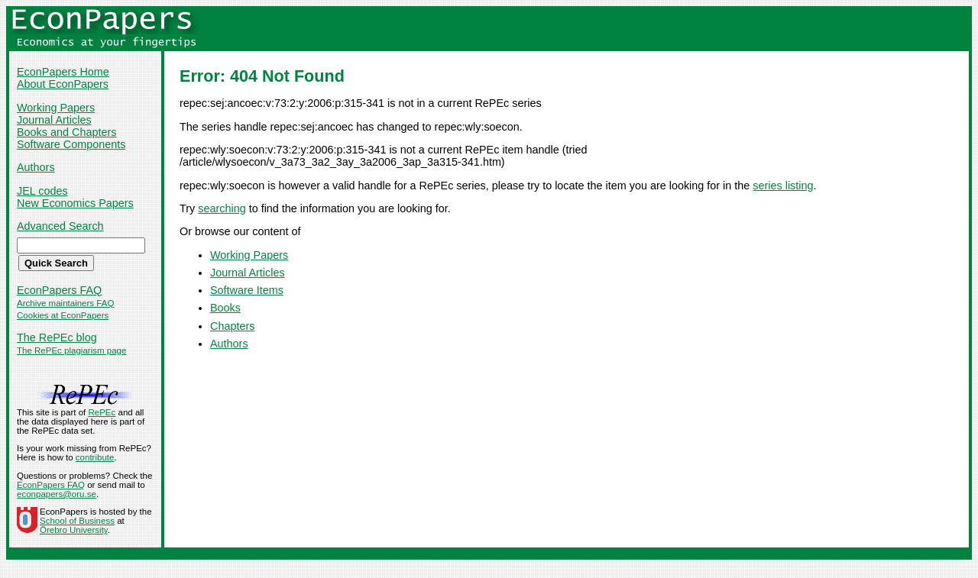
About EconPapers (62, 84)
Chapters (232, 326)
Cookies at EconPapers (62, 315)
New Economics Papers (75, 203)
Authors (36, 167)
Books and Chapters (66, 132)
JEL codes (42, 191)
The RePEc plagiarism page (71, 350)
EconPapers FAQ (59, 290)
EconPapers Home (63, 72)
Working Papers (56, 108)
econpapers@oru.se (56, 494)
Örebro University (74, 529)
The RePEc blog (57, 337)
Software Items (246, 290)
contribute (95, 457)
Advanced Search (60, 226)
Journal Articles (54, 120)
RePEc (101, 412)
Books (225, 308)
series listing (783, 185)
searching (221, 208)
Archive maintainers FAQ (65, 303)
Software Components (71, 144)
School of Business (77, 520)
